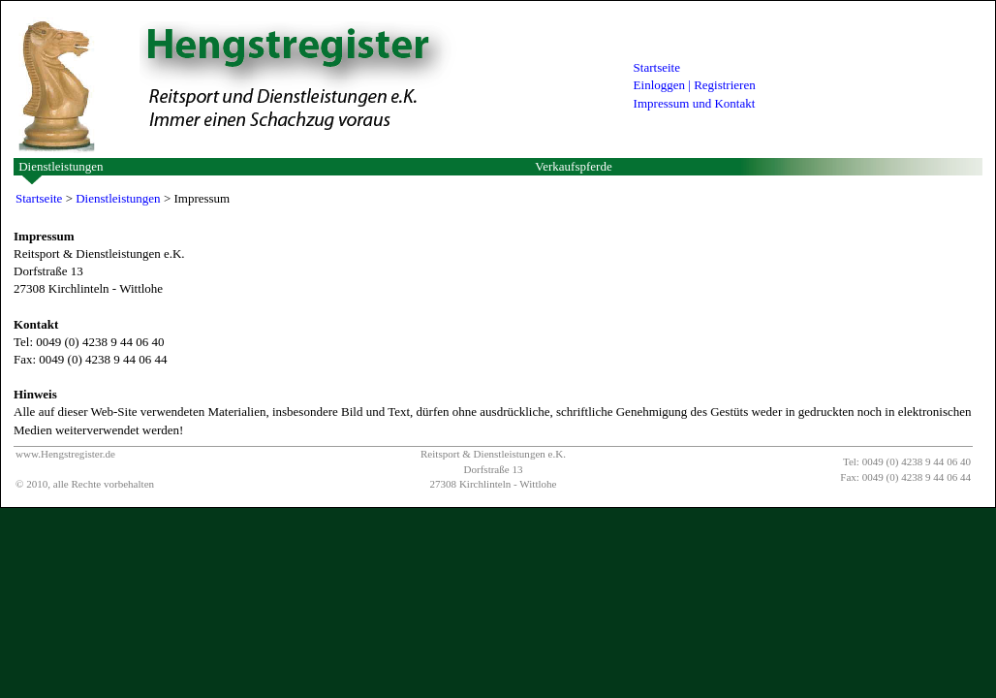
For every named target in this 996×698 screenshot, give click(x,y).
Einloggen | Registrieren (695, 85)
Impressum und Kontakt (695, 103)
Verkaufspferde (573, 166)
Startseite (657, 67)
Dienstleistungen (60, 166)
